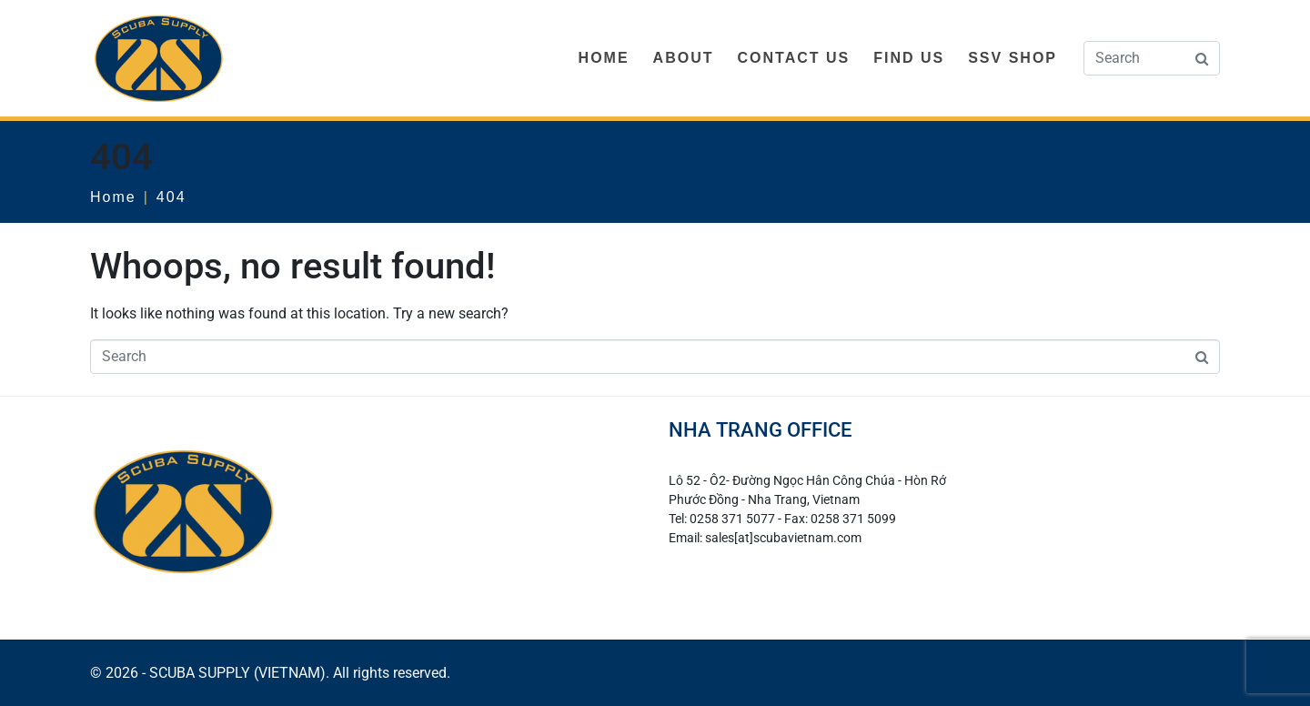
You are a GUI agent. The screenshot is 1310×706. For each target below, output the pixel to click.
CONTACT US (793, 58)
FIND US (908, 58)
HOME (604, 58)
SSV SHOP (1012, 58)
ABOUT (683, 58)
